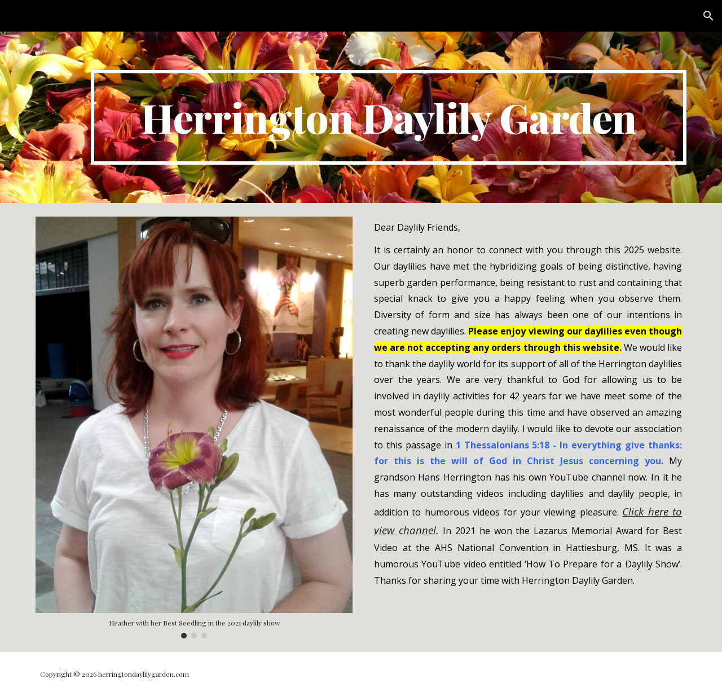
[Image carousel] (194, 427)
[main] (388, 117)
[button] (708, 15)
